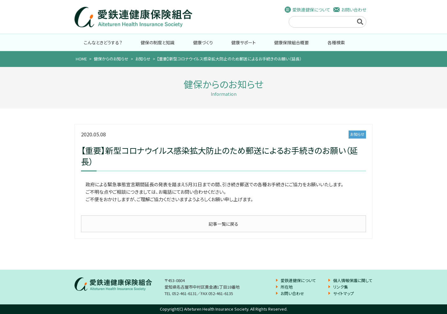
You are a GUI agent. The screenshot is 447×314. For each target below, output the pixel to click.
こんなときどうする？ (103, 42)
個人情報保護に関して (352, 280)
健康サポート (243, 42)
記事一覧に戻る (223, 224)
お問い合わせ (353, 10)
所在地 (287, 287)
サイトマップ (343, 293)
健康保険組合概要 (291, 42)
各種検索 (336, 42)
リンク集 (340, 287)
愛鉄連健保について (311, 10)
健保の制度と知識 (157, 42)
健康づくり (203, 42)
